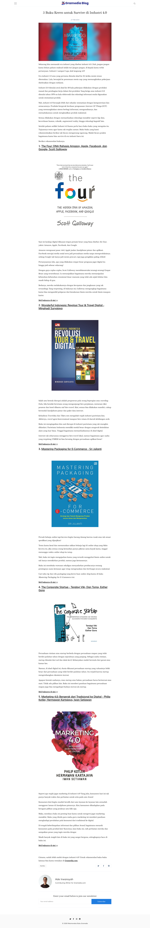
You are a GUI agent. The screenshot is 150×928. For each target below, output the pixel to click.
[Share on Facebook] (103, 866)
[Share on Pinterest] (108, 866)
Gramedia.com (71, 861)
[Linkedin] (79, 919)
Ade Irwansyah (64, 879)
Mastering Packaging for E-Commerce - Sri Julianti (71, 449)
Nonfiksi (42, 866)
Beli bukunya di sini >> (48, 300)
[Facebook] (73, 919)
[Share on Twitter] (98, 866)
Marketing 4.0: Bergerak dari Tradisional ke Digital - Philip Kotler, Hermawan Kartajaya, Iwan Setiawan (74, 698)
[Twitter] (70, 919)
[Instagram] (76, 919)
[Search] (134, 3)
